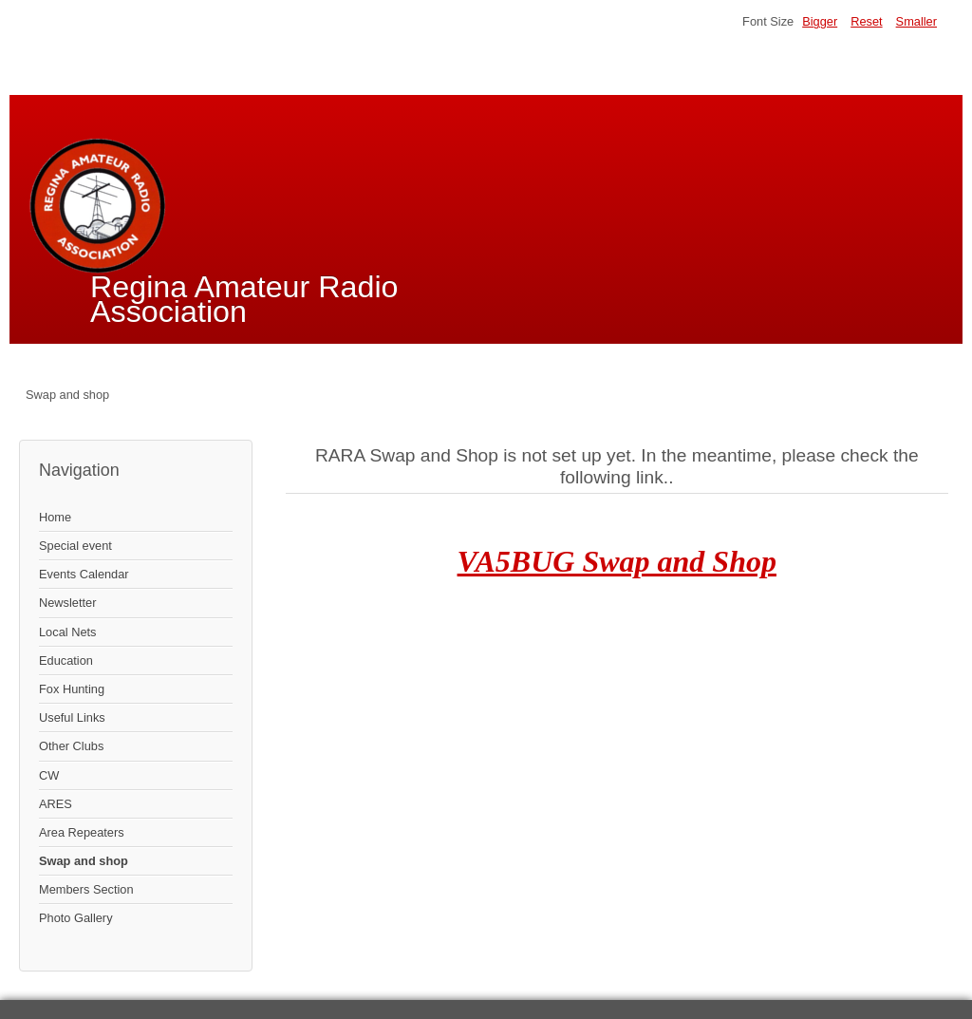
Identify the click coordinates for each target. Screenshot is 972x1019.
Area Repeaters (81, 832)
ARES (55, 804)
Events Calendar (84, 574)
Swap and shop (83, 861)
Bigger (819, 21)
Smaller (916, 21)
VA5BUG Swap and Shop (617, 561)
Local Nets (67, 632)
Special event (75, 545)
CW (49, 775)
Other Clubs (71, 746)
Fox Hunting (71, 689)
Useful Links (72, 717)
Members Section (86, 889)
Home (55, 517)
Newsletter (67, 602)
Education (66, 660)
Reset (866, 21)
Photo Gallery (76, 918)
